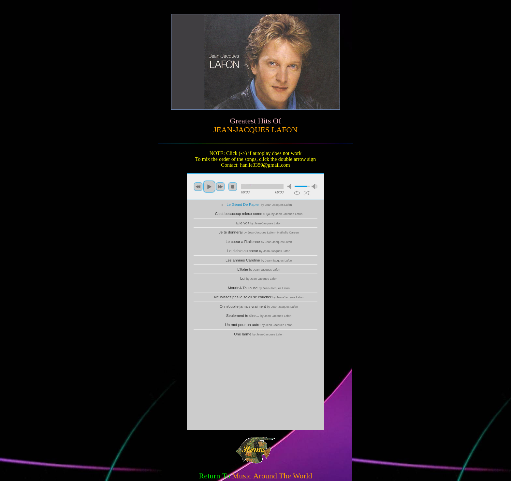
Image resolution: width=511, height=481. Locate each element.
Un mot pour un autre (258, 325)
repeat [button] (297, 193)
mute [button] (290, 186)
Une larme (259, 334)
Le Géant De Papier (259, 204)
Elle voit (259, 223)
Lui (258, 278)
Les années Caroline (259, 260)
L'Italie (258, 269)
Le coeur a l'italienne (259, 242)
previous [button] (198, 186)
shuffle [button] (307, 193)
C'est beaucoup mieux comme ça (258, 214)
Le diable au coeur (258, 251)
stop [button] (232, 186)
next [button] (220, 186)
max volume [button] (314, 186)
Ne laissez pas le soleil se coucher (258, 297)
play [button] (209, 186)
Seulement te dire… (258, 316)
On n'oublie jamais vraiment (259, 306)
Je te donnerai (259, 232)
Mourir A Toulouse (259, 288)
